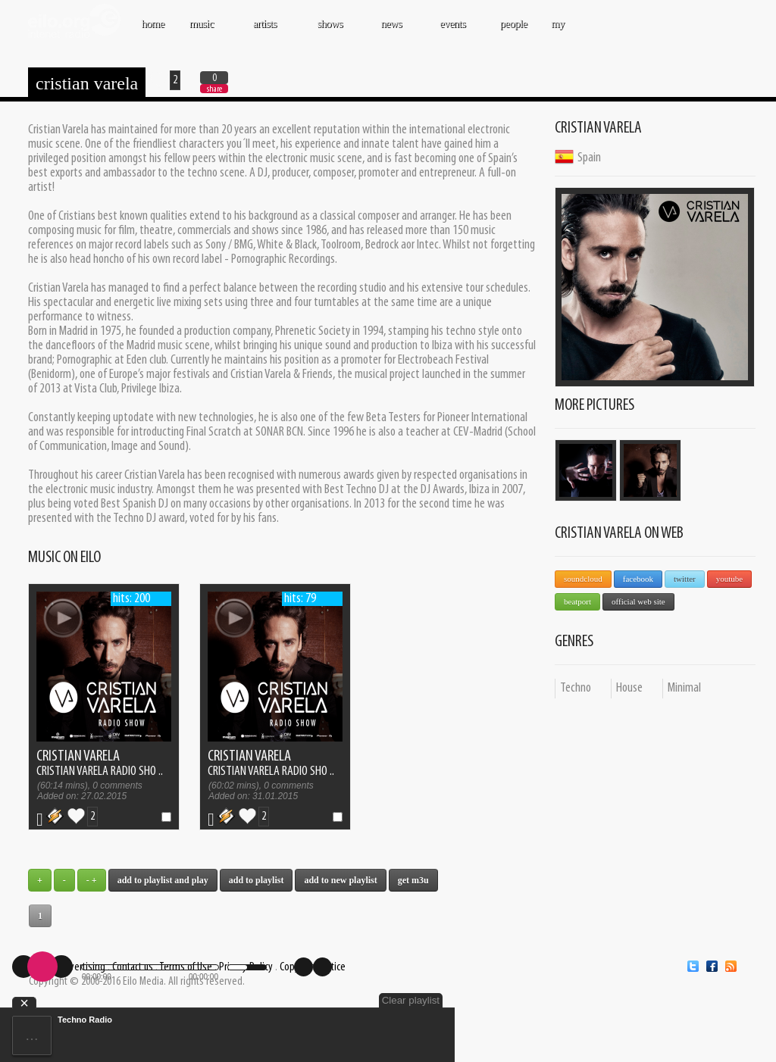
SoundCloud (583, 578)
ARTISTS (266, 31)
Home (153, 23)
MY (559, 31)
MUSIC (202, 31)
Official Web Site (638, 601)
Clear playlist (411, 1000)
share (214, 89)
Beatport (577, 601)
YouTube (729, 578)
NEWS (392, 31)
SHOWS (331, 31)
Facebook (638, 578)
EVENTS (453, 31)
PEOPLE (513, 23)
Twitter (685, 578)
